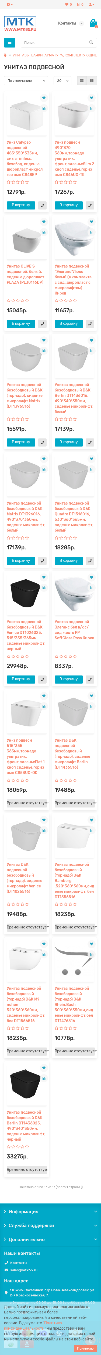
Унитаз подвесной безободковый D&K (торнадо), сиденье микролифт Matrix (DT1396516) (25, 396)
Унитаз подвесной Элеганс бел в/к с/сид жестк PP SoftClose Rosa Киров (74, 630)
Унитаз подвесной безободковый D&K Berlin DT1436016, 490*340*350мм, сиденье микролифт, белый (74, 398)
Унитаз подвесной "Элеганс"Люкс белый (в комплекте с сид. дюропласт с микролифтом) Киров (73, 280)
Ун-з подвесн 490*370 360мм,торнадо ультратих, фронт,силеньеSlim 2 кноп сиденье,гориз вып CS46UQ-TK (74, 158)
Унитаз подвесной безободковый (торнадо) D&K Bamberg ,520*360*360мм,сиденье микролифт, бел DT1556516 (74, 880)
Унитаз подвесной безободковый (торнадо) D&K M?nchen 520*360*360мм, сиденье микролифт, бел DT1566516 (26, 1004)
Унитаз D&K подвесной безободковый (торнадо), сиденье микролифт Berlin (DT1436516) (72, 754)
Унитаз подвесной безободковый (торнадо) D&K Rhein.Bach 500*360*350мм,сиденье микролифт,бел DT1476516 (74, 1004)
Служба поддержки (50, 1225)
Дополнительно (50, 1239)
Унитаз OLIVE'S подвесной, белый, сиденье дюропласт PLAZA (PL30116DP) (25, 274)
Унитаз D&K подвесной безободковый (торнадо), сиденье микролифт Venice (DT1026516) (24, 878)
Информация (50, 1211)
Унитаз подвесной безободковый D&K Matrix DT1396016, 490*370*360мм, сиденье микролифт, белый (26, 517)
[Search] (59, 43)
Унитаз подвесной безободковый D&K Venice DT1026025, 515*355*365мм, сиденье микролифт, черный (26, 635)
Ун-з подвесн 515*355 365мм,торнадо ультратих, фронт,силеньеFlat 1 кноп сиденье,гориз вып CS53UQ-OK (26, 756)
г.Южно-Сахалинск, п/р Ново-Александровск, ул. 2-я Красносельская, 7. (52, 1292)
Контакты (18, 1263)
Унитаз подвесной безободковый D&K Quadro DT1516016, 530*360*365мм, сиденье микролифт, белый (74, 517)
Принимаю (85, 1348)
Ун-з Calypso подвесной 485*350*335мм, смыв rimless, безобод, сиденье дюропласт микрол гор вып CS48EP (25, 158)
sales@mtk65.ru (23, 1270)
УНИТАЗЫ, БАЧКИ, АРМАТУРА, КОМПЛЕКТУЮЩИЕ (55, 55)
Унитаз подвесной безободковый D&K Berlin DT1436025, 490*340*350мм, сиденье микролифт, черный (26, 1126)
